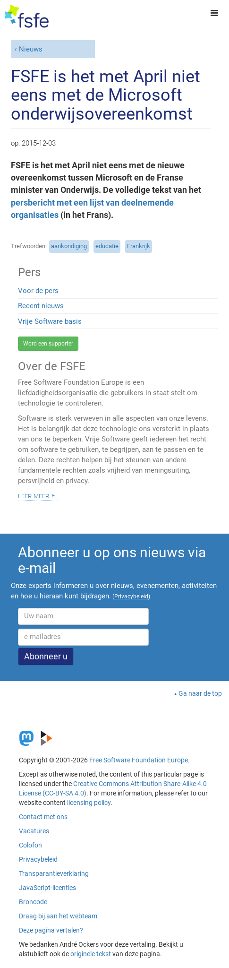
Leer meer (33, 495)
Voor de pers (38, 290)
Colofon (30, 845)
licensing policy (88, 802)
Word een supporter (48, 343)
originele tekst (90, 954)
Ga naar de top (200, 693)
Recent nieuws (41, 306)
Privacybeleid (38, 859)
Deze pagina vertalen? (51, 930)
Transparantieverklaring (54, 873)
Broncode (33, 902)
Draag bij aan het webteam (58, 916)
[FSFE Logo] (27, 16)
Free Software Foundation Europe (138, 760)
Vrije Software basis (50, 321)
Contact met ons (43, 817)
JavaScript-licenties (47, 887)
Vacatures (34, 831)
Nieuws (30, 49)
